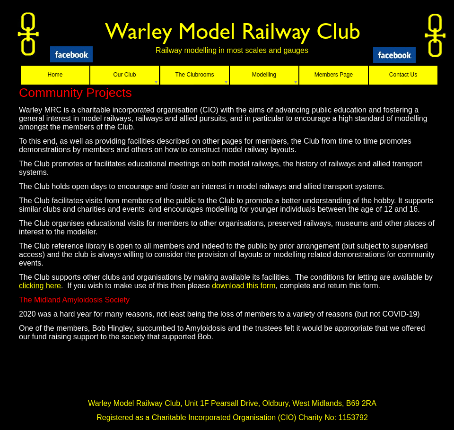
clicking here (40, 286)
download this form (243, 286)
